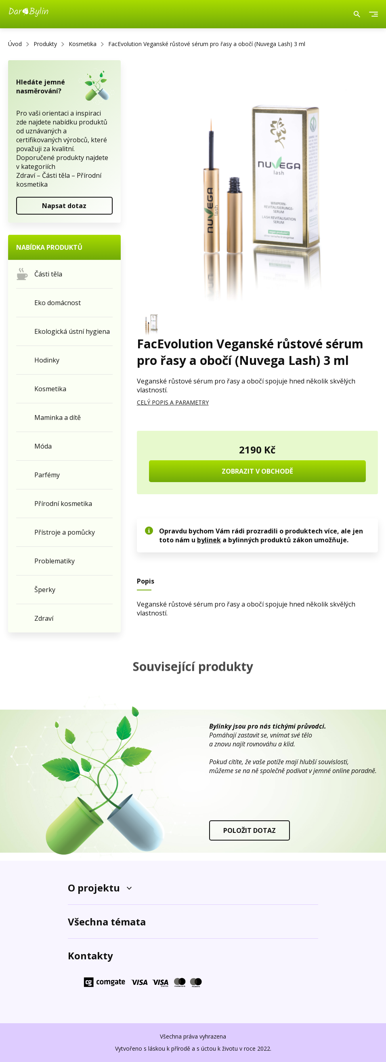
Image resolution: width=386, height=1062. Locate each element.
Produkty (45, 44)
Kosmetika (82, 44)
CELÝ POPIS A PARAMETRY (173, 402)
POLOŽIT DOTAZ (249, 830)
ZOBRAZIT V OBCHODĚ (257, 471)
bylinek (209, 539)
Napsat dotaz (64, 205)
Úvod (15, 44)
